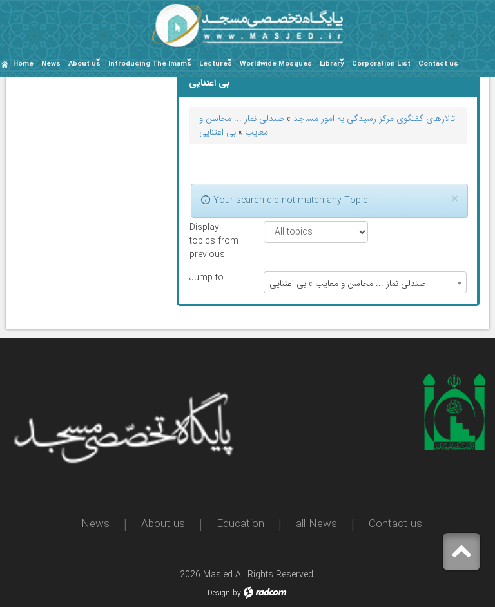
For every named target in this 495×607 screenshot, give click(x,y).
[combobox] (365, 282)
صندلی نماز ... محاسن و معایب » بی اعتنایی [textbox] (347, 283)
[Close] (454, 199)
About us (163, 524)
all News (316, 524)
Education (240, 524)
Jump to (206, 278)
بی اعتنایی (217, 132)
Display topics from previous (213, 241)
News (95, 524)
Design (219, 593)
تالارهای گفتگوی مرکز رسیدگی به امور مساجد (374, 118)
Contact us (395, 524)
